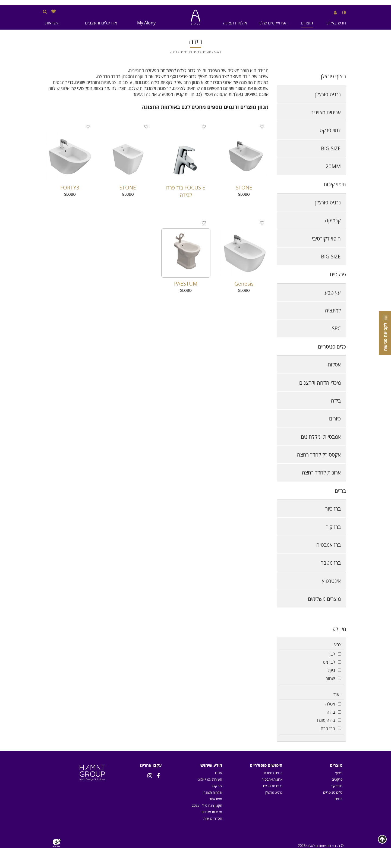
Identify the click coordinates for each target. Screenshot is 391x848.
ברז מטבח (330, 562)
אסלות (334, 364)
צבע (338, 644)
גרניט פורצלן (328, 94)
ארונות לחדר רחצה (321, 472)
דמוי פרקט (330, 130)
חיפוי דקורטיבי (326, 238)
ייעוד (337, 694)
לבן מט (329, 662)
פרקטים (338, 274)
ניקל (331, 670)
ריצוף (338, 772)
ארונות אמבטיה (271, 779)
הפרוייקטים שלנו (273, 23)
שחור (330, 678)
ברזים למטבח (273, 772)
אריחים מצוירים (325, 112)
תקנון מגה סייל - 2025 (207, 805)
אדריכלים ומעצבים (101, 23)
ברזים (340, 490)
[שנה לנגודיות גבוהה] (344, 12)
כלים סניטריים (332, 346)
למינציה (333, 310)
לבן (332, 654)
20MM (333, 166)
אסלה (330, 704)
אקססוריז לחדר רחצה (319, 454)
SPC (336, 328)
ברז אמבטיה (328, 544)
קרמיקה (333, 220)
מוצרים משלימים (324, 598)
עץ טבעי (332, 292)
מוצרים (307, 23)
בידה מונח (326, 720)
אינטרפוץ (331, 580)
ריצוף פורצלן (333, 76)
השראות (52, 23)
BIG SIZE (331, 148)
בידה (336, 400)
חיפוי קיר (336, 785)
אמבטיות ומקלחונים (321, 436)
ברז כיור (333, 508)
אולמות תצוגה (235, 23)
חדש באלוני (336, 23)
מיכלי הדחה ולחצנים (320, 382)
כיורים (335, 418)
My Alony (146, 23)
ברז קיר (333, 526)
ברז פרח (328, 728)
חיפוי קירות (335, 184)
